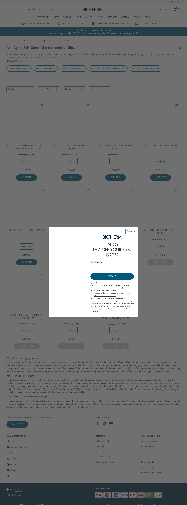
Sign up (112, 273)
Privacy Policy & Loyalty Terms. (119, 289)
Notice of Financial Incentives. (105, 292)
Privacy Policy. (96, 308)
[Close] (131, 226)
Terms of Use (113, 282)
